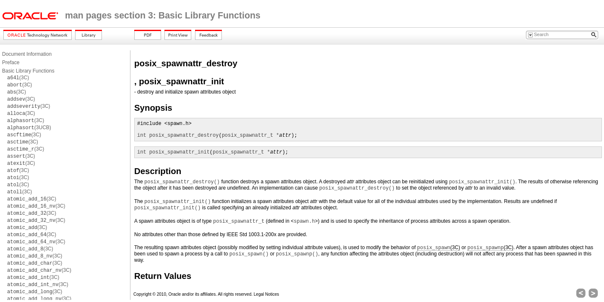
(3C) (18, 78)
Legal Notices (266, 294)
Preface (10, 62)
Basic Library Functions (28, 71)
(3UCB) (29, 127)
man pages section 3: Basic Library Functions (162, 15)
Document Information (27, 54)
